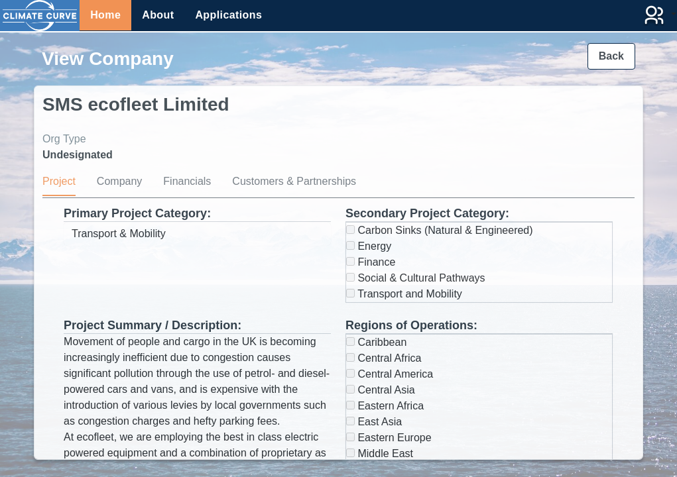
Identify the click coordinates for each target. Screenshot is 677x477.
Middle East (379, 453)
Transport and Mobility (404, 293)
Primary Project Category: (137, 213)
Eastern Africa (385, 405)
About (158, 15)
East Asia (374, 421)
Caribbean (376, 342)
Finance (370, 262)
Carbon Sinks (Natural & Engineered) (439, 230)
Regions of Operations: (411, 325)
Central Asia (380, 390)
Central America (389, 374)
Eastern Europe (389, 437)
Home (105, 15)
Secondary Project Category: (427, 213)
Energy (368, 246)
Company (119, 181)
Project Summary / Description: (152, 325)
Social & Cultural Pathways (415, 278)
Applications (228, 15)
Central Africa (383, 358)
